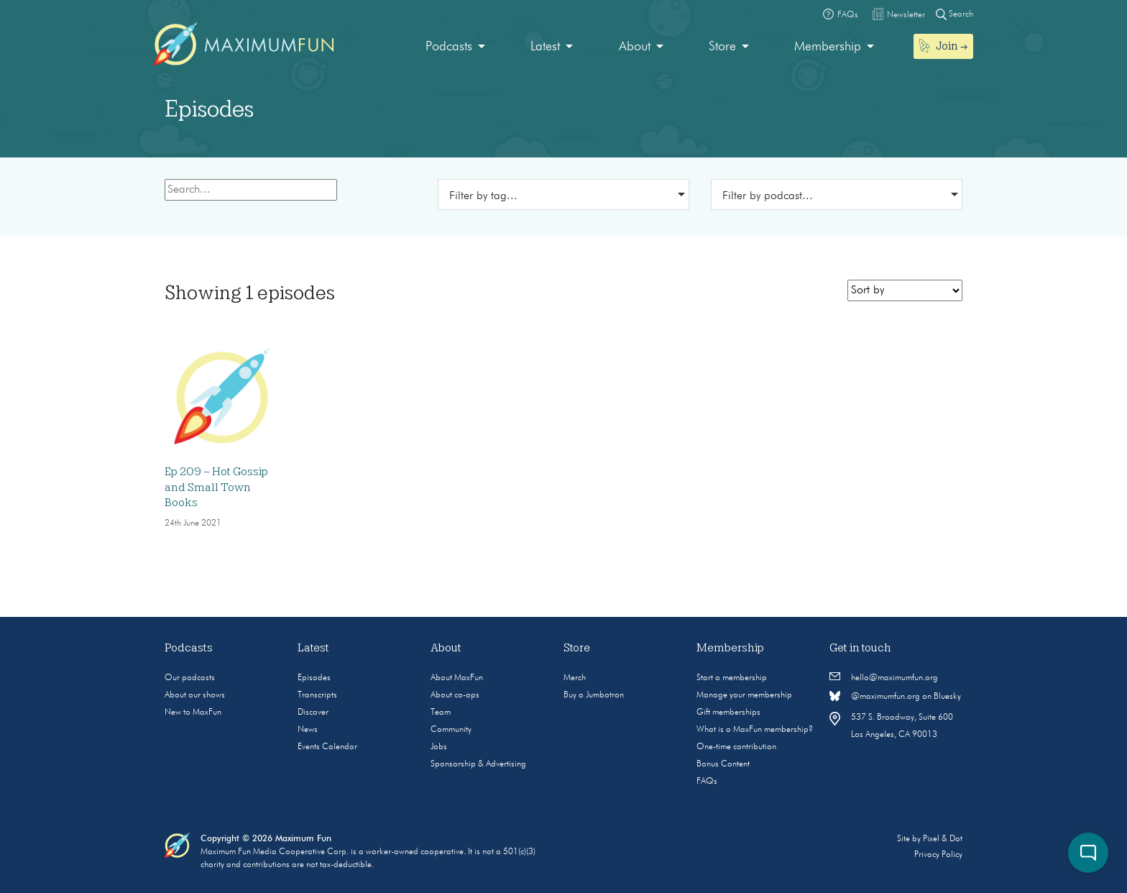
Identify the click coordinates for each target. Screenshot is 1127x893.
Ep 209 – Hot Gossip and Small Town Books (216, 487)
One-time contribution (736, 747)
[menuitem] (455, 47)
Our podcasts (190, 678)
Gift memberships (728, 712)
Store (722, 46)
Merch (575, 678)
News (308, 729)
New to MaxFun (193, 712)
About (634, 46)
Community (451, 729)
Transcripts (317, 695)
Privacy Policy (938, 855)
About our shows (195, 695)
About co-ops (455, 695)
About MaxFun (457, 678)
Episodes (314, 678)
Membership (827, 46)
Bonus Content (723, 764)
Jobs (439, 747)
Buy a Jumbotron (594, 695)
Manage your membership (744, 695)
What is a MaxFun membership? (754, 729)
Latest (545, 46)
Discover (313, 712)
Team (441, 712)
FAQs (706, 781)
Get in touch (860, 647)
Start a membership (731, 678)
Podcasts (449, 46)
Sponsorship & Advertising (478, 764)
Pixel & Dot (942, 839)
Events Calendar (327, 747)
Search (954, 14)
